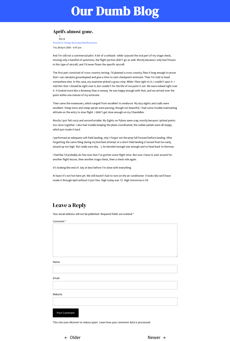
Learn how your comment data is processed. (125, 322)
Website (57, 294)
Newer (154, 337)
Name (56, 262)
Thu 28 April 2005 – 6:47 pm (67, 47)
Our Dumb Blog (115, 11)
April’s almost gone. (73, 31)
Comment (59, 221)
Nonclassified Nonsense (84, 42)
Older (75, 337)
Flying (67, 42)
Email (56, 278)
